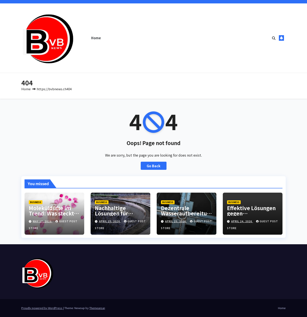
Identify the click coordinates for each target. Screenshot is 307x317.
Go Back (154, 165)
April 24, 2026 (242, 221)
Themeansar (97, 308)
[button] (273, 38)
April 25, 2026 (110, 221)
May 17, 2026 (42, 221)
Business (35, 202)
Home (96, 38)
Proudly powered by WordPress (42, 308)
